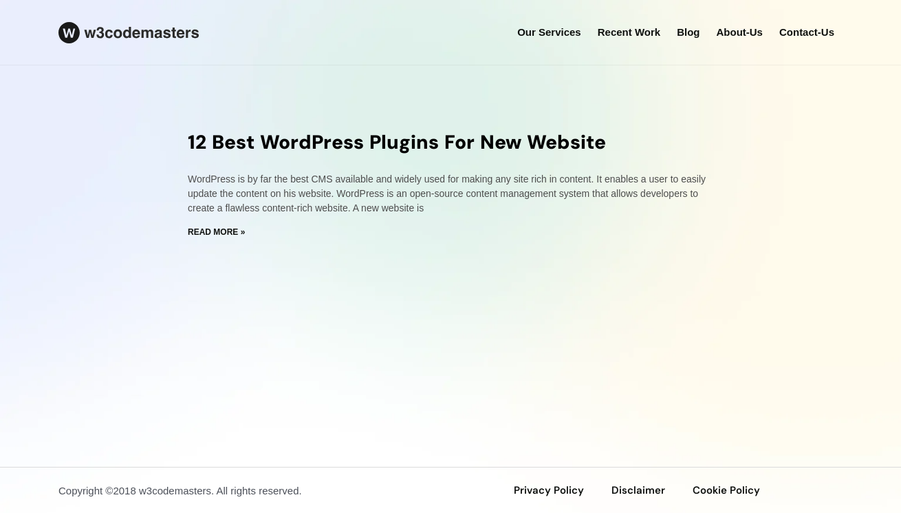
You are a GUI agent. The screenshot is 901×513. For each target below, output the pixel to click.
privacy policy (549, 490)
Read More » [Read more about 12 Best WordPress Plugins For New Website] (216, 232)
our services (549, 32)
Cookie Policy (726, 490)
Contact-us (806, 32)
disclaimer (638, 490)
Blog (688, 32)
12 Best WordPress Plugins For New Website (397, 142)
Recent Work (629, 32)
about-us (739, 32)
